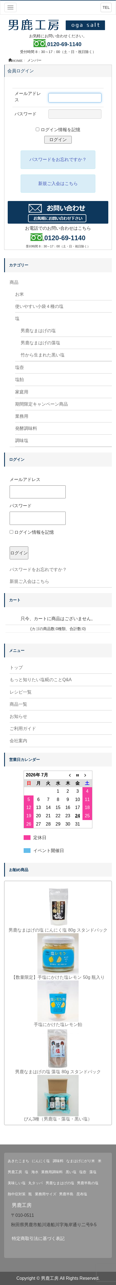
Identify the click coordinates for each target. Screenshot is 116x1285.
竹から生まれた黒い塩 (43, 355)
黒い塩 (71, 1172)
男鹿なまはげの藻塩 (40, 342)
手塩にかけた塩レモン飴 (58, 1024)
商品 (14, 282)
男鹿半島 (66, 1194)
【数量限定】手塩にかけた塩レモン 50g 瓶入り (58, 977)
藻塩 (92, 1172)
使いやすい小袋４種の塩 (39, 306)
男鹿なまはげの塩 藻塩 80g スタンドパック (58, 1071)
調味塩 (21, 440)
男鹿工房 (15, 1172)
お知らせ (18, 716)
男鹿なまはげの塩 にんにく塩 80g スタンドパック (58, 930)
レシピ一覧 (21, 692)
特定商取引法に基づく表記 (38, 1238)
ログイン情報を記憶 (32, 532)
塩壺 (19, 367)
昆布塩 (81, 1194)
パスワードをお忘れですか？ (38, 569)
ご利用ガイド (23, 728)
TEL (106, 7)
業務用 (21, 416)
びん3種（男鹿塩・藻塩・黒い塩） (58, 1119)
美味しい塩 (17, 1183)
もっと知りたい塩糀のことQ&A (41, 679)
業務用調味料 (52, 1172)
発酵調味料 (26, 428)
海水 (34, 1172)
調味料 (58, 1161)
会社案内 (18, 740)
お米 (19, 294)
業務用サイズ (45, 1194)
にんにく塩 (41, 1161)
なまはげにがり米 (80, 1161)
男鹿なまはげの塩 (38, 330)
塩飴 (19, 379)
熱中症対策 (17, 1194)
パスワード (38, 514)
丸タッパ (35, 1183)
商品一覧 (18, 704)
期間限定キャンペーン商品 (41, 404)
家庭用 (21, 392)
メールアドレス (38, 487)
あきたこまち (18, 1161)
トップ (16, 667)
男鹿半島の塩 (87, 1183)
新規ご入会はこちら (29, 581)
